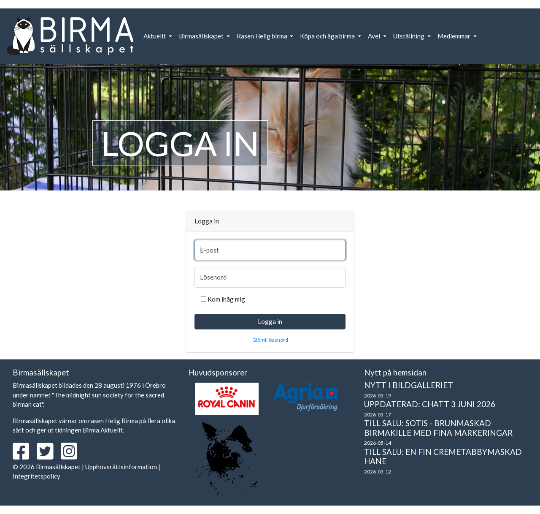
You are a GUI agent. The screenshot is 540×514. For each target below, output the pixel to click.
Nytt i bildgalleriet (408, 385)
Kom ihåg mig (226, 299)
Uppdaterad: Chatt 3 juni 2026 (429, 404)
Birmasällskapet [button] (202, 36)
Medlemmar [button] (454, 36)
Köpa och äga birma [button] (328, 36)
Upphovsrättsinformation (121, 466)
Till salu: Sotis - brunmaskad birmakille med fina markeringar (438, 428)
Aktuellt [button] (155, 36)
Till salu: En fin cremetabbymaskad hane (443, 456)
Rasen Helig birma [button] (263, 36)
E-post (209, 250)
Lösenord (213, 277)
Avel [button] (374, 36)
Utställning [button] (409, 36)
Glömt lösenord (270, 340)
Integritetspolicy (36, 476)
